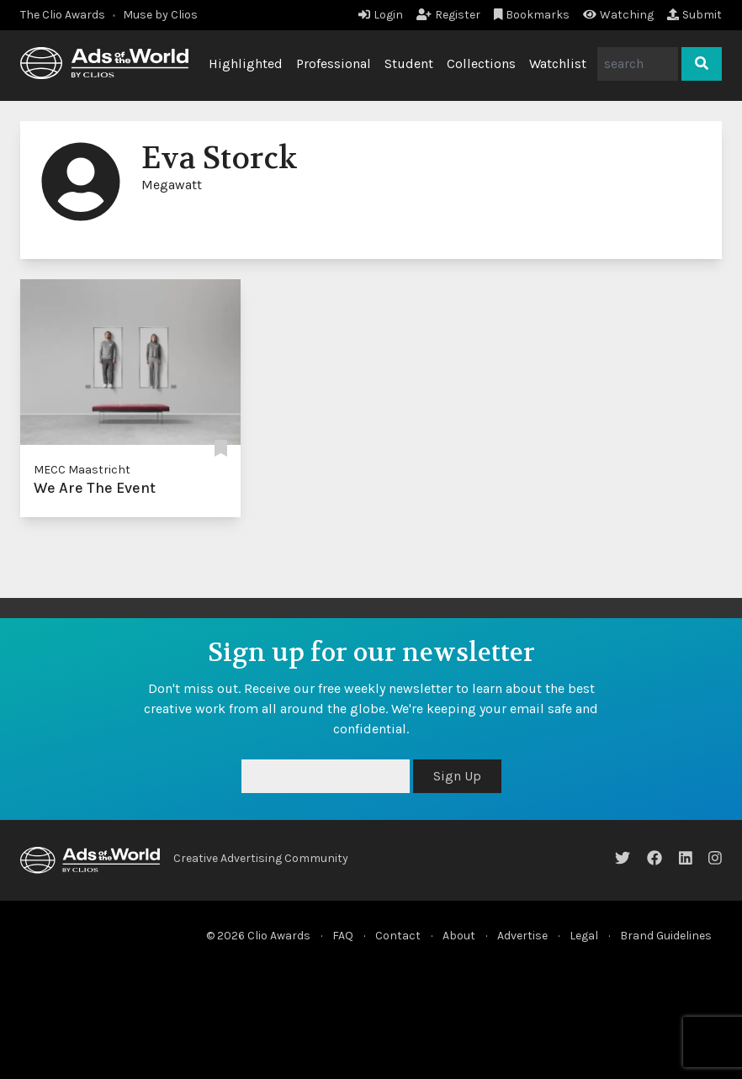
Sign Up (457, 776)
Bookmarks (532, 15)
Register (448, 15)
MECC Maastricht (82, 470)
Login (380, 15)
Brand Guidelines (666, 935)
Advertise (522, 935)
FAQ (342, 935)
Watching (618, 15)
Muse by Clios (160, 15)
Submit (694, 15)
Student (408, 63)
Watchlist (557, 63)
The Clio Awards (62, 15)
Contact (398, 935)
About (459, 935)
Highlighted (246, 63)
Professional (333, 63)
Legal (584, 935)
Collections (481, 63)
